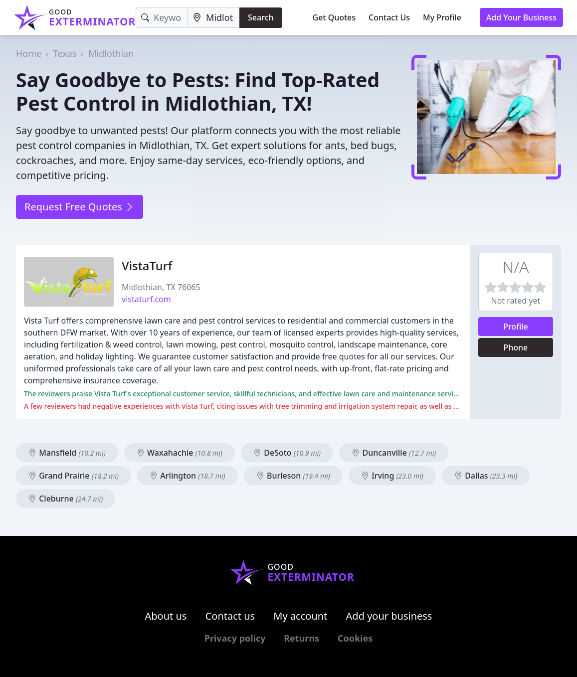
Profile (515, 326)
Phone (516, 347)
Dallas (485, 475)
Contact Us (389, 17)
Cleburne (65, 498)
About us (166, 616)
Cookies (355, 638)
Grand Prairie (73, 475)
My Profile (442, 17)
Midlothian (111, 53)
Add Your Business (521, 17)
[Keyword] (162, 17)
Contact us (230, 616)
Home (28, 53)
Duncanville (394, 452)
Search (260, 17)
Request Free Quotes (79, 206)
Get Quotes (334, 17)
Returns (301, 638)
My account (300, 616)
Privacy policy (235, 638)
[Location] (213, 17)
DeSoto (287, 452)
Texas (65, 53)
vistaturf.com (146, 299)
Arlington (187, 475)
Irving (392, 475)
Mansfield (67, 452)
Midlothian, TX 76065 (161, 287)
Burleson (293, 475)
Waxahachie (179, 452)
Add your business (389, 616)
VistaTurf (147, 265)
